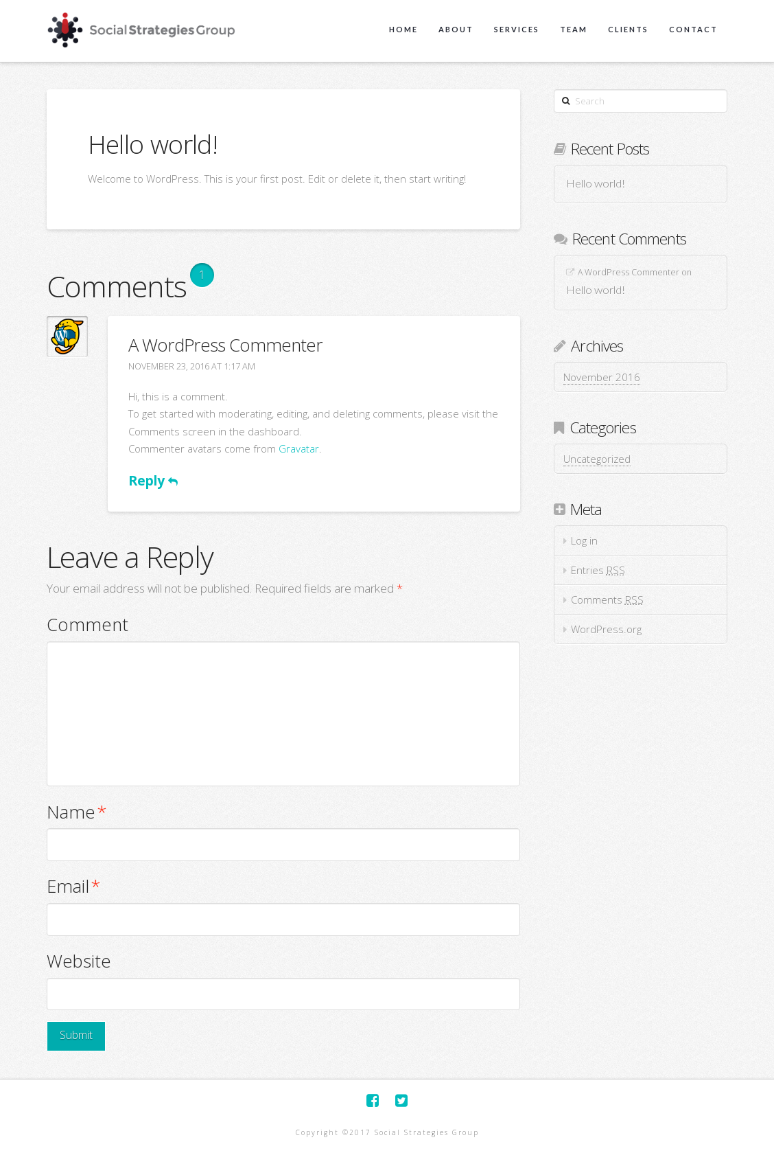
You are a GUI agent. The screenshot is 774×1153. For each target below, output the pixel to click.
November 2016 (601, 377)
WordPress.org (606, 629)
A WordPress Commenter (225, 345)
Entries (598, 570)
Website (79, 961)
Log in (584, 540)
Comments (607, 599)
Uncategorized (597, 459)
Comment (87, 625)
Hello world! (595, 183)
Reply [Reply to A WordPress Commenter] (153, 480)
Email (74, 886)
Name (77, 812)
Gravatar (299, 448)
